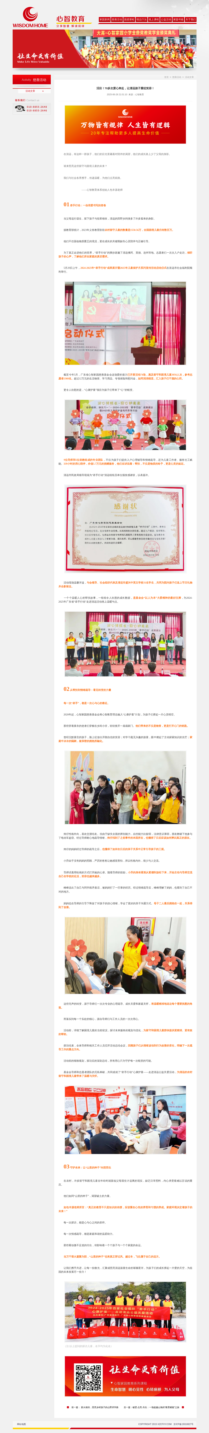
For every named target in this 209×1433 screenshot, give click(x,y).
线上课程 (154, 19)
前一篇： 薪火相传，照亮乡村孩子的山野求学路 (95, 1407)
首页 (166, 77)
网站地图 (21, 1424)
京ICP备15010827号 (183, 1424)
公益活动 (166, 19)
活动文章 (30, 91)
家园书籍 (178, 19)
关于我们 (191, 19)
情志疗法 (141, 19)
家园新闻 (105, 19)
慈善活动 (117, 19)
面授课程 (129, 19)
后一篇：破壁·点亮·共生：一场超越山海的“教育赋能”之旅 (151, 1407)
